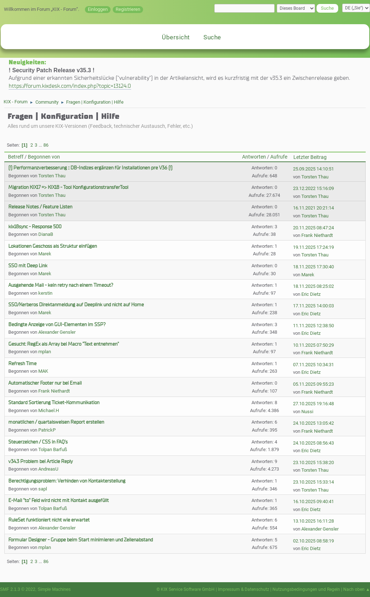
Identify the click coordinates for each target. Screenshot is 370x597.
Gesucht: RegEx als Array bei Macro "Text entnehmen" (63, 344)
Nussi (307, 411)
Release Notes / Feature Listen (40, 207)
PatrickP (47, 430)
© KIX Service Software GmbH (185, 589)
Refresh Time (22, 363)
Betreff (15, 157)
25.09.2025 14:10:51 (313, 169)
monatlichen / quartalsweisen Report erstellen (56, 422)
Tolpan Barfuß (52, 449)
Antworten (254, 157)
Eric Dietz (310, 294)
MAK (43, 371)
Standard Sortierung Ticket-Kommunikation (53, 402)
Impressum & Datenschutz (243, 589)
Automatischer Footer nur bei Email (45, 383)
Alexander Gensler (57, 332)
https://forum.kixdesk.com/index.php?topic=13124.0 (70, 85)
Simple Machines (54, 589)
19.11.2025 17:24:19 (313, 247)
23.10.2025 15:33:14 (313, 482)
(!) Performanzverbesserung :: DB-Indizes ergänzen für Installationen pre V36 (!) (90, 168)
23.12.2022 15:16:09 (313, 188)
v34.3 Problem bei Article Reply (40, 461)
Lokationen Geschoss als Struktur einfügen (52, 246)
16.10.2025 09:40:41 (313, 501)
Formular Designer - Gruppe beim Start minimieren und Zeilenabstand (80, 540)
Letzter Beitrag (310, 157)
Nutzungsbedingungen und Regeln (306, 589)
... (41, 145)
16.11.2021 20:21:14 (313, 208)
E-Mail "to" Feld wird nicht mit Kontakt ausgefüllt (58, 500)
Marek (44, 253)
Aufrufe (278, 157)
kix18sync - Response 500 (34, 227)
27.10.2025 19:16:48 (313, 403)
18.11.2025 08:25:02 (313, 286)
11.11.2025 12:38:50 (313, 325)
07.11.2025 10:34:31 (313, 364)
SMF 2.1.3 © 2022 (17, 589)
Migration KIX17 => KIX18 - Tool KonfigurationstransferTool (68, 187)
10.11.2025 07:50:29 (313, 345)
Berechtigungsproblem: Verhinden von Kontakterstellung (66, 481)
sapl (42, 489)
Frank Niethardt (317, 235)
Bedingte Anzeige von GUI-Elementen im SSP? (57, 324)
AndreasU (48, 469)
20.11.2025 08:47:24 (313, 227)
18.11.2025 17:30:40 (313, 266)
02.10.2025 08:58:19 (313, 541)
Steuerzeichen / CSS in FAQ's (38, 442)
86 (45, 145)
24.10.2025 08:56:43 (313, 443)
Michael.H (48, 410)
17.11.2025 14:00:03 (313, 305)
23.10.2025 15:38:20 (313, 462)
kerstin (45, 293)
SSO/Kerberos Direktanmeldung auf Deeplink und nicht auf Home (76, 305)
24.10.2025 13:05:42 (313, 423)
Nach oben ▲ (356, 589)
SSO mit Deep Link (27, 266)
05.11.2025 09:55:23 (313, 384)
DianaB (45, 234)
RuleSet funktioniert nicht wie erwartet (49, 520)
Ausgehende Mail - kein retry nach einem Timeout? (60, 285)
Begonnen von (44, 157)
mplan (44, 351)
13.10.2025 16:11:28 (313, 521)
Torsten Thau (51, 175)
